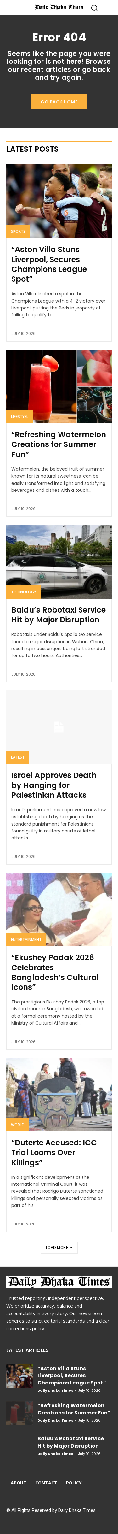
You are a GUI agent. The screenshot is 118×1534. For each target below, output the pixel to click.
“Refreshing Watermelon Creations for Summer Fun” (58, 444)
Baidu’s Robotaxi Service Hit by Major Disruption (58, 615)
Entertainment (26, 939)
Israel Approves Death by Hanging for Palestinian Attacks (54, 785)
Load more (59, 1247)
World (18, 1124)
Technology (23, 592)
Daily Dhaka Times (55, 1390)
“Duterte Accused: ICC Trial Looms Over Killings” (54, 1152)
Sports (18, 231)
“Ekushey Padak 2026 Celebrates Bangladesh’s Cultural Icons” (55, 972)
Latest (18, 757)
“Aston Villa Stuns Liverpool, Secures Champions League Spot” (49, 264)
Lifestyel (19, 416)
